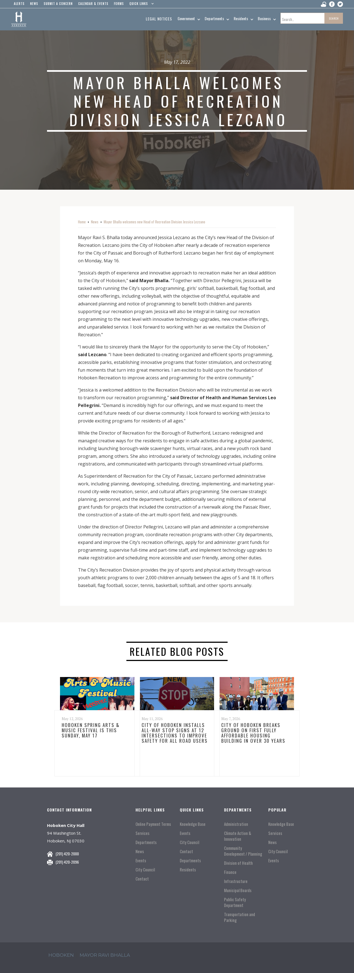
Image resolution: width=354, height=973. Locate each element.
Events (141, 860)
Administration (236, 824)
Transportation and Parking (239, 917)
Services (142, 833)
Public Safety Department (235, 902)
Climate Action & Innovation (237, 836)
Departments (146, 842)
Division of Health (238, 863)
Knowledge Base (192, 824)
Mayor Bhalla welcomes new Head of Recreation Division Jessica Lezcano (154, 221)
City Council (145, 869)
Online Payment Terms (153, 824)
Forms (119, 3)
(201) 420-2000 (67, 853)
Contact (142, 879)
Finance (230, 872)
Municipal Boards (237, 890)
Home (82, 221)
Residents (188, 869)
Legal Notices (159, 19)
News (94, 221)
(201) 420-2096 (67, 862)
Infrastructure (236, 881)
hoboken (61, 955)
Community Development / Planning (243, 851)
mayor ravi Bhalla (105, 955)
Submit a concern (58, 3)
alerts (19, 3)
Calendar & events (93, 3)
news (34, 3)
